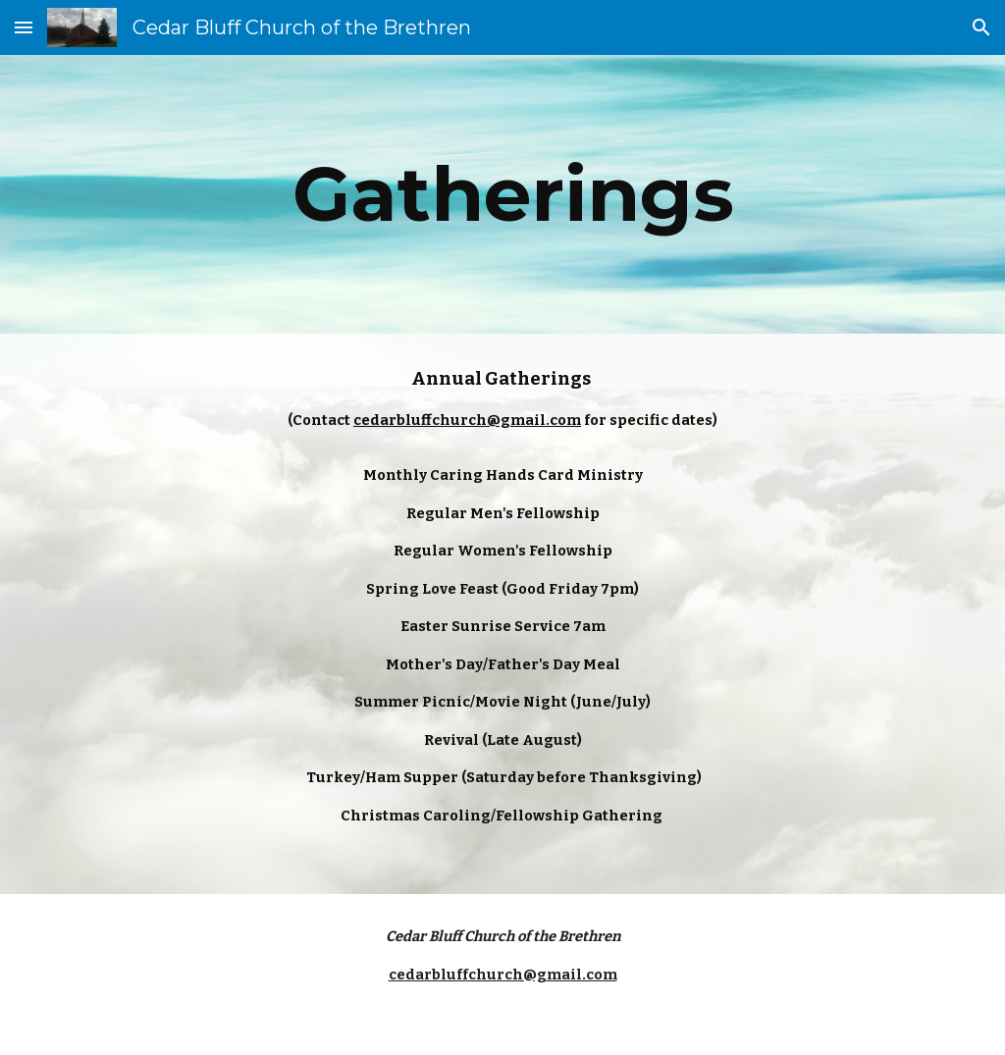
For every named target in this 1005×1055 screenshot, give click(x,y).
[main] (503, 194)
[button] (23, 27)
